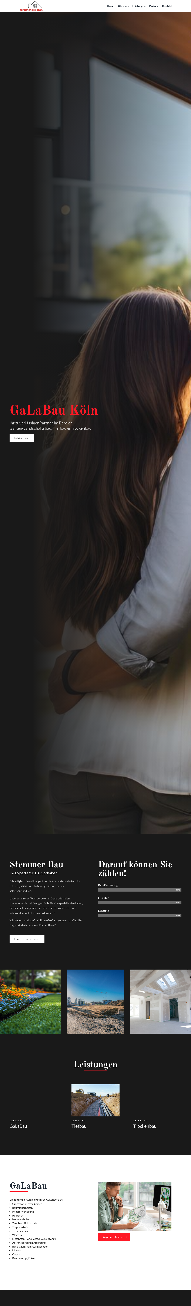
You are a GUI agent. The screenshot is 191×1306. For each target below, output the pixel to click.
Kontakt (167, 6)
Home (110, 6)
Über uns (123, 6)
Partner (153, 6)
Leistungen (138, 6)
